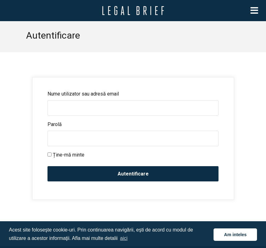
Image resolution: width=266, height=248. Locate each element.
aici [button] (124, 238)
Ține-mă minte (65, 155)
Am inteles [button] (235, 234)
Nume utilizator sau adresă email (83, 94)
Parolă (54, 124)
